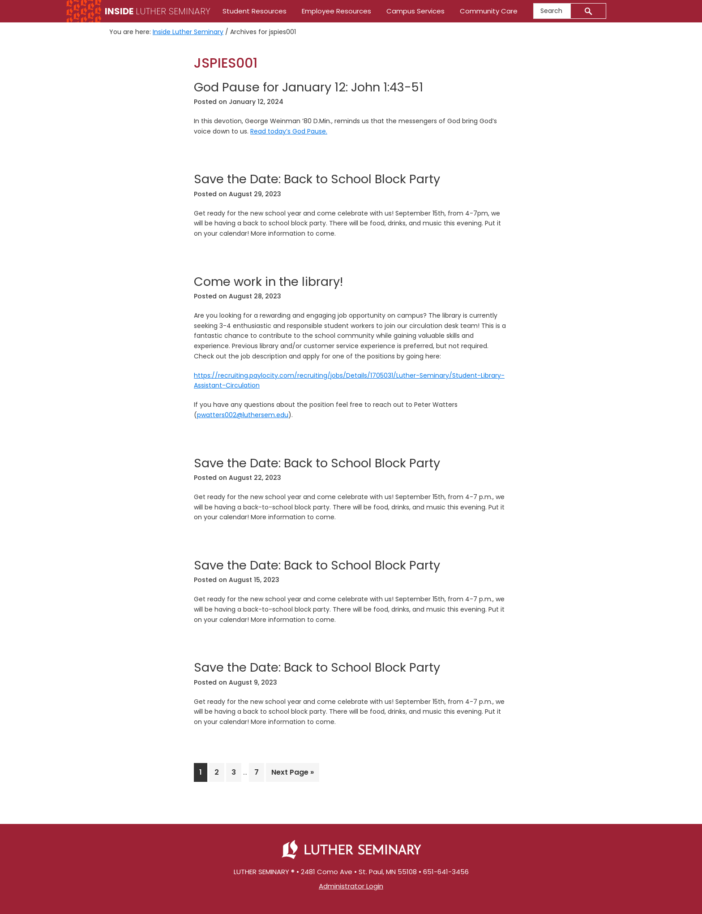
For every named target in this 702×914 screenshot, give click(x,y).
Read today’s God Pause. (288, 131)
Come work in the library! (268, 281)
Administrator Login (351, 886)
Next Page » (292, 774)
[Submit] (588, 11)
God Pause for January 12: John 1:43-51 (308, 87)
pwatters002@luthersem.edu (242, 414)
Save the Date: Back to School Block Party (317, 179)
